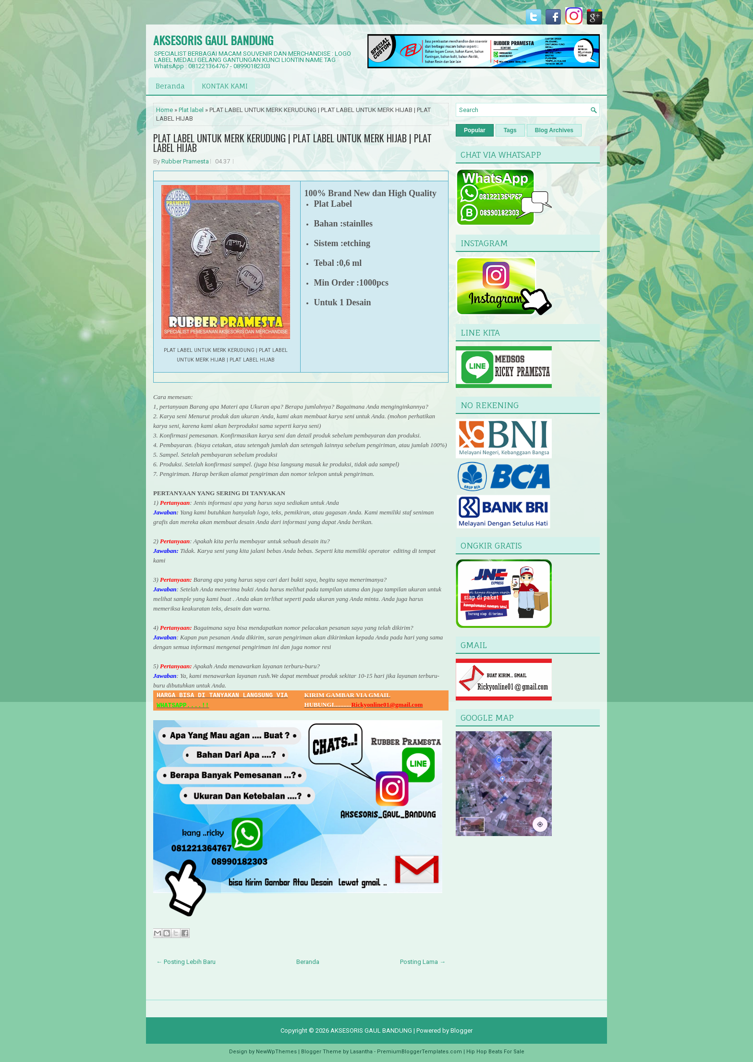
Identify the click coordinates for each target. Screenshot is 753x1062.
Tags (510, 130)
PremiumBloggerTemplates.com (419, 1052)
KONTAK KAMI (225, 86)
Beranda (170, 86)
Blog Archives (554, 130)
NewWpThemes (276, 1052)
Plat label (191, 109)
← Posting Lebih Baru (186, 961)
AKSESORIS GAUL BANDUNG (213, 40)
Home (164, 109)
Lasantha (361, 1052)
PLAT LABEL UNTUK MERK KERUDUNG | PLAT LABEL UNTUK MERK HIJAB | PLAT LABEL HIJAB (292, 142)
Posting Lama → (423, 961)
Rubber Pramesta (185, 161)
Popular (475, 130)
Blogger (461, 1030)
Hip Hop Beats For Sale (495, 1052)
